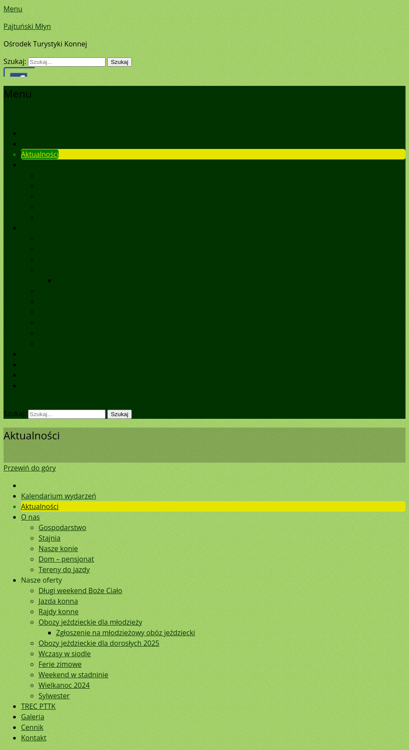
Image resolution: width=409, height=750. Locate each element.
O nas (30, 165)
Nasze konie (58, 196)
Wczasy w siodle (65, 301)
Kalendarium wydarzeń (58, 144)
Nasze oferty (41, 228)
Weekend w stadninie (73, 322)
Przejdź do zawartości (39, 115)
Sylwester (54, 343)
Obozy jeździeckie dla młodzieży (90, 270)
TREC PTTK (38, 354)
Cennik (32, 375)
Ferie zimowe (60, 312)
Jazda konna (58, 249)
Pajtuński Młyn (27, 26)
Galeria (32, 364)
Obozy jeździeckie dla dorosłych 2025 (99, 291)
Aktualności (40, 154)
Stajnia (49, 186)
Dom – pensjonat (66, 207)
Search (15, 403)
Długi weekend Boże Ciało (80, 238)
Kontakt (33, 385)
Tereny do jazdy (64, 217)
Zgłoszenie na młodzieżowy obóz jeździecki (125, 280)
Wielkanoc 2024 (64, 333)
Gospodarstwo (62, 175)
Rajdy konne (58, 259)
